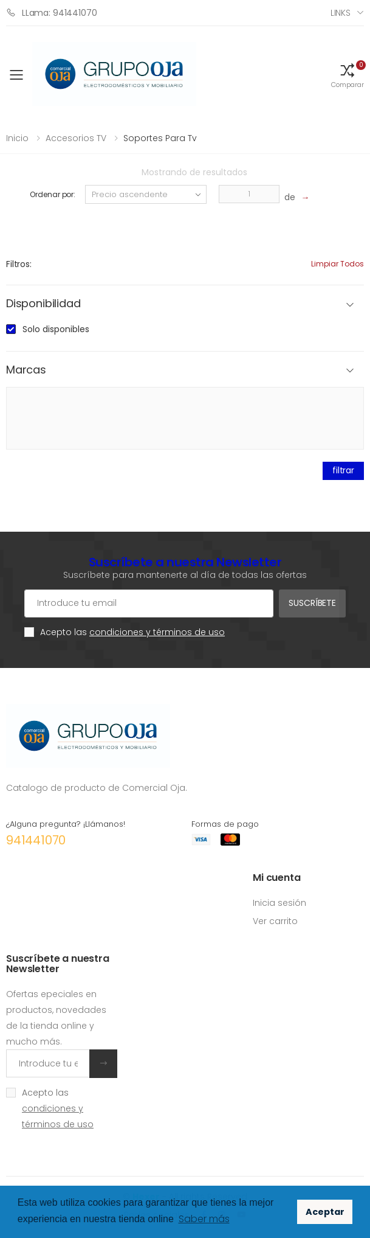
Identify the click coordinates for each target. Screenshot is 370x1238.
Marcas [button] (26, 370)
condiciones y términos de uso (157, 632)
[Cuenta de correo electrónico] (148, 603)
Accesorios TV (76, 138)
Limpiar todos (337, 264)
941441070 (36, 840)
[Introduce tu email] (48, 1063)
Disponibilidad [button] (43, 303)
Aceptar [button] (325, 1212)
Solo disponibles (55, 329)
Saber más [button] (204, 1219)
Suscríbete (312, 603)
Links (341, 13)
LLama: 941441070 (51, 12)
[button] (347, 74)
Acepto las (132, 632)
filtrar (343, 470)
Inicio (17, 138)
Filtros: (19, 264)
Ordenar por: (52, 194)
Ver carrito (275, 921)
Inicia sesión (279, 903)
